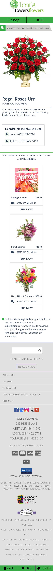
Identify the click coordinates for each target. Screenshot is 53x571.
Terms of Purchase (35, 554)
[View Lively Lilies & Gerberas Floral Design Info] (26, 278)
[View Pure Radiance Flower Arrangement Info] (26, 229)
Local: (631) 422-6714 (26, 433)
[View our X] (31, 411)
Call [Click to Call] (9, 568)
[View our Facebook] (16, 411)
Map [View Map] (26, 568)
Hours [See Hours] (44, 568)
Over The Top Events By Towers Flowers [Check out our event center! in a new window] (25, 482)
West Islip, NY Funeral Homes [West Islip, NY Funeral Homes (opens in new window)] (18, 520)
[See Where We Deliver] (26, 366)
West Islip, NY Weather (13, 530)
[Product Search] (27, 350)
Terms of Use (26, 559)
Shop (13, 20)
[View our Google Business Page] (21, 411)
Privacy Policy (14, 554)
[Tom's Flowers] (27, 12)
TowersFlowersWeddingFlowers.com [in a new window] (26, 489)
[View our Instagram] (26, 411)
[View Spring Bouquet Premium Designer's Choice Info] (26, 180)
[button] (26, 471)
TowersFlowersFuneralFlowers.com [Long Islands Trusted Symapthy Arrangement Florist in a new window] (26, 485)
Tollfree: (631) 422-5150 (26, 438)
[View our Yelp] (36, 411)
